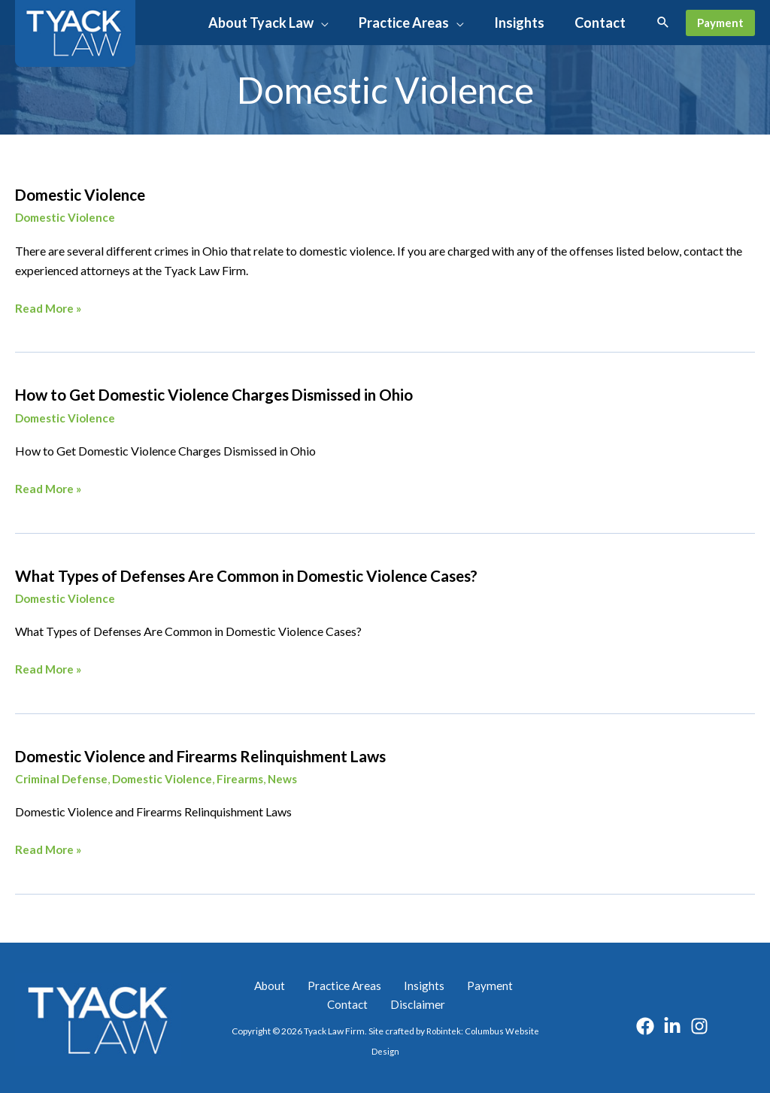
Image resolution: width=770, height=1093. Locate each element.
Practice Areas (322, 983)
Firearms (250, 777)
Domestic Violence (92, 193)
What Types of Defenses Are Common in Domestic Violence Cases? (289, 573)
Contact (504, 983)
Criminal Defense (63, 777)
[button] (321, 22)
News (295, 777)
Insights (392, 983)
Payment (448, 983)
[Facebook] (645, 1023)
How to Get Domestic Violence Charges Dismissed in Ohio (251, 393)
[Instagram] (699, 1023)
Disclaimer (388, 1002)
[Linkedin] (672, 1023)
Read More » (50, 308)
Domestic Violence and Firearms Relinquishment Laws (236, 753)
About (255, 983)
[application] (373, 22)
